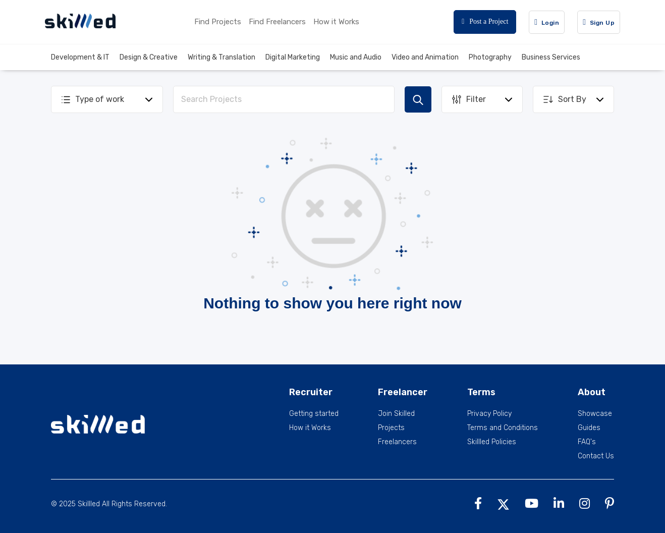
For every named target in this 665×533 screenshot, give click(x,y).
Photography (490, 57)
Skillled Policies (491, 442)
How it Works (336, 21)
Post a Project (485, 21)
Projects (391, 428)
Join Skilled (396, 414)
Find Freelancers (277, 21)
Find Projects (217, 21)
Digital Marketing (292, 57)
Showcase (595, 414)
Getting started (314, 414)
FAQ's (587, 442)
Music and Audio (355, 57)
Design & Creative (149, 57)
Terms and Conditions (502, 428)
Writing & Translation (221, 57)
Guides (589, 428)
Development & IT (80, 57)
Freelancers (397, 442)
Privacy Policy (489, 414)
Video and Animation (425, 57)
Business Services (551, 57)
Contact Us (596, 456)
